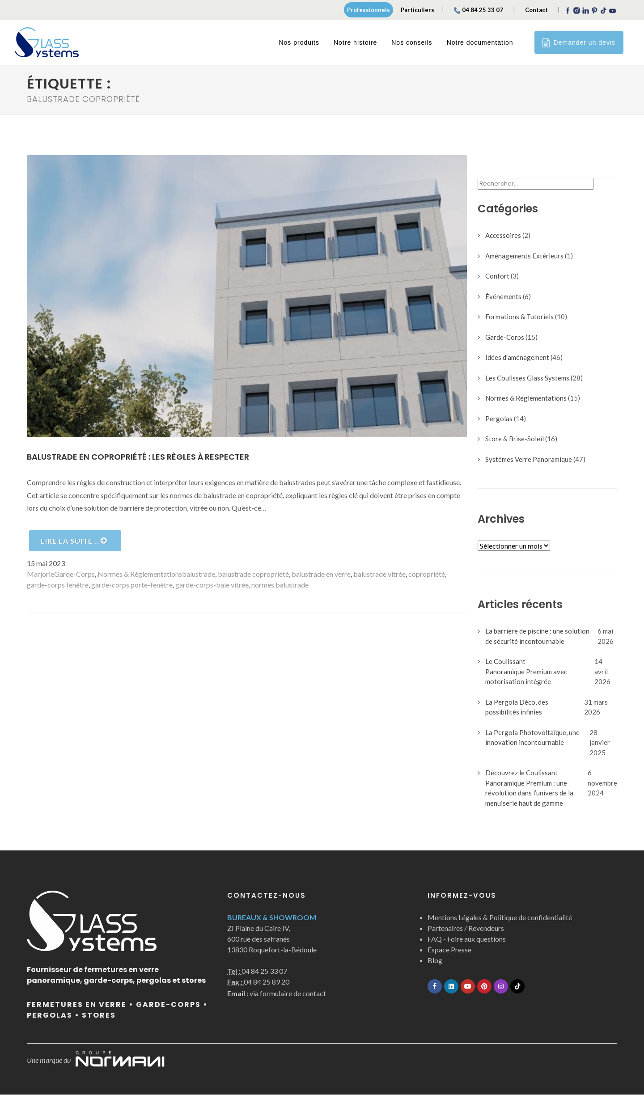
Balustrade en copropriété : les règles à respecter (138, 457)
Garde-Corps (74, 574)
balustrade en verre (321, 574)
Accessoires (503, 236)
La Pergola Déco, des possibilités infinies (516, 707)
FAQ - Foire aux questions (467, 939)
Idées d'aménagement (517, 358)
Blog (435, 960)
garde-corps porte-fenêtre (132, 585)
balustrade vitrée (379, 574)
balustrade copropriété (253, 574)
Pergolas (499, 419)
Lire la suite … (74, 541)
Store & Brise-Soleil (514, 439)
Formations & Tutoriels (519, 317)
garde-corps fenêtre (58, 585)
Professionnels (368, 9)
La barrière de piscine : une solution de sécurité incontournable (537, 636)
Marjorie (40, 574)
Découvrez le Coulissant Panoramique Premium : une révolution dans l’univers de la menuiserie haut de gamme (529, 788)
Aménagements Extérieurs (524, 256)
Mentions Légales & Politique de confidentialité (500, 917)
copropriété (426, 574)
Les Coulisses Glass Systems (527, 378)
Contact (536, 9)
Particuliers (417, 9)
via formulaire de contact (276, 993)
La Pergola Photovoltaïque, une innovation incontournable (532, 738)
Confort (497, 276)
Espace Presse (449, 950)
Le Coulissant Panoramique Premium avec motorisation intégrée (526, 672)
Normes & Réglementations (139, 574)
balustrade (198, 574)
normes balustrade (280, 585)
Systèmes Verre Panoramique (528, 460)
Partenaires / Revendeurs (466, 928)
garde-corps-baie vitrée (212, 585)
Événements (503, 297)
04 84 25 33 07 (478, 10)
